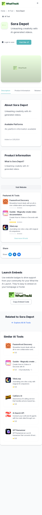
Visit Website (21, 187)
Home (3, 11)
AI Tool (10, 11)
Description (5, 90)
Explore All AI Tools (21, 323)
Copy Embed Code (21, 302)
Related (38, 90)
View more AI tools (21, 238)
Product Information (22, 90)
